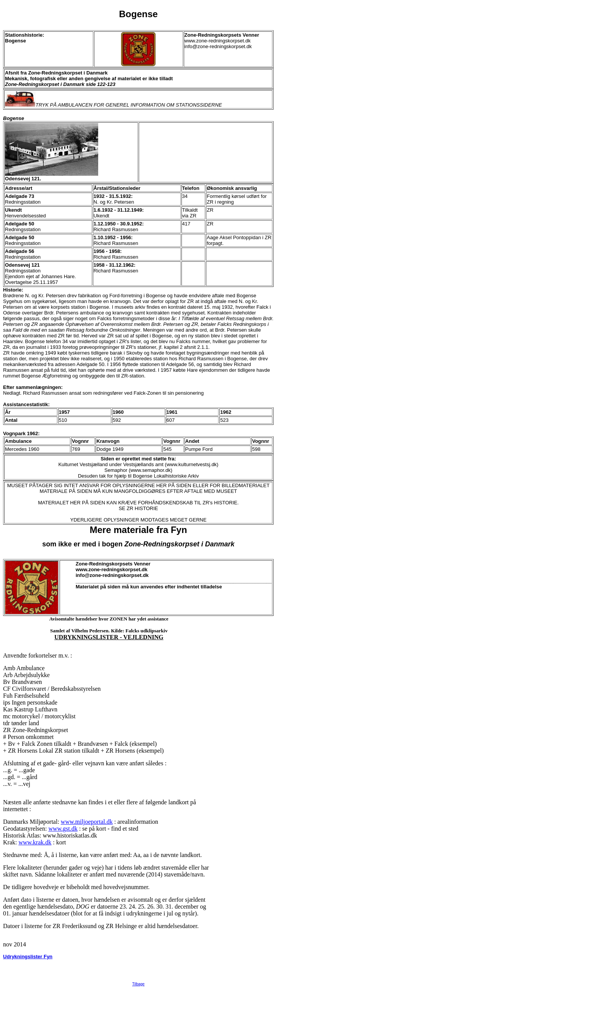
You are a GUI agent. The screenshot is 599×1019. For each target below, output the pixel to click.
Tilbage (138, 1014)
